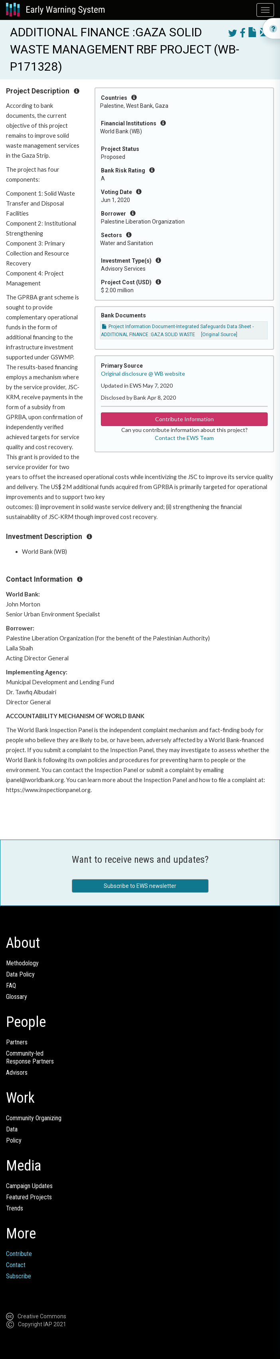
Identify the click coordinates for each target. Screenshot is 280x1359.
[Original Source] (219, 334)
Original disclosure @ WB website (143, 373)
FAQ (11, 985)
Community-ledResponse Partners (30, 1057)
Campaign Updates (29, 1186)
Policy (14, 1140)
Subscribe (18, 1276)
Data (12, 1129)
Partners (17, 1042)
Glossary (16, 996)
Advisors (17, 1072)
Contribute (19, 1254)
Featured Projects (29, 1197)
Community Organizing (33, 1118)
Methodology (22, 963)
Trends (14, 1208)
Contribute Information (184, 419)
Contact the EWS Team (184, 437)
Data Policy (20, 974)
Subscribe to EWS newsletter (140, 886)
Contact (16, 1265)
